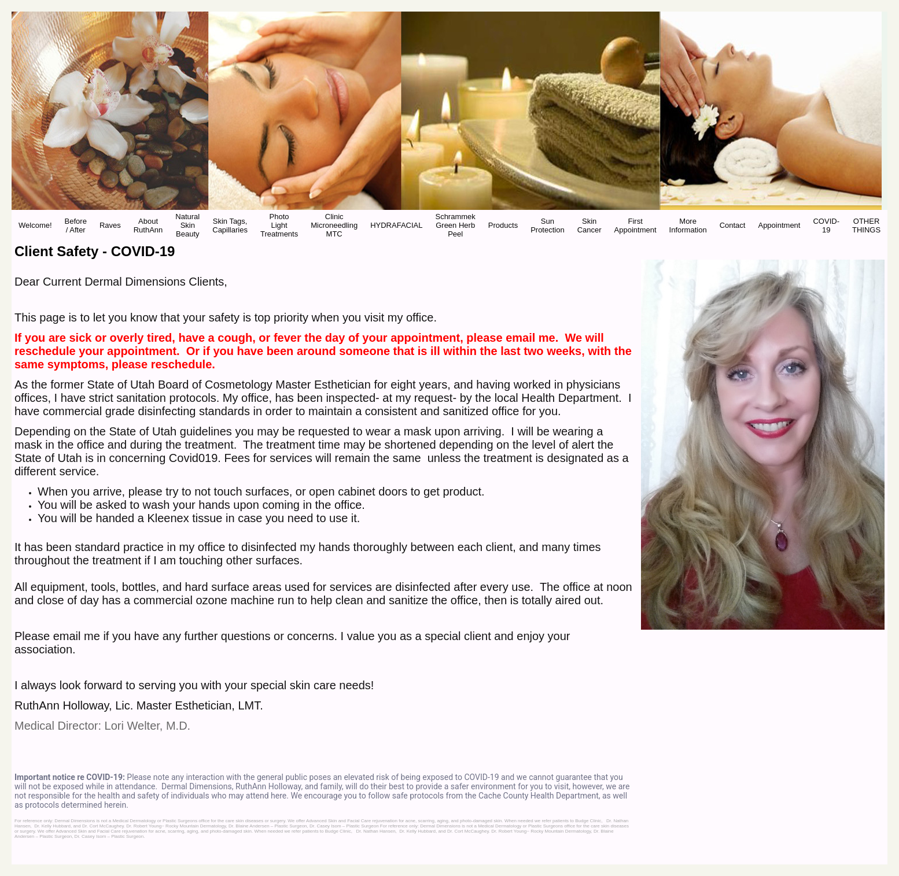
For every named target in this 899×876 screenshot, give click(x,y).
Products (503, 225)
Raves (110, 225)
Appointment (779, 225)
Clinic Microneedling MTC (334, 225)
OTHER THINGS (866, 225)
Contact (733, 225)
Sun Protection (547, 225)
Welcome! (35, 225)
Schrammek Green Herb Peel (455, 225)
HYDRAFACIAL (396, 225)
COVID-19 (826, 225)
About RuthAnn (148, 225)
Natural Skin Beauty (187, 225)
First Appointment (635, 225)
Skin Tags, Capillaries (230, 225)
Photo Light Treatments (279, 225)
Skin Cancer (589, 225)
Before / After (76, 225)
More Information (688, 225)
